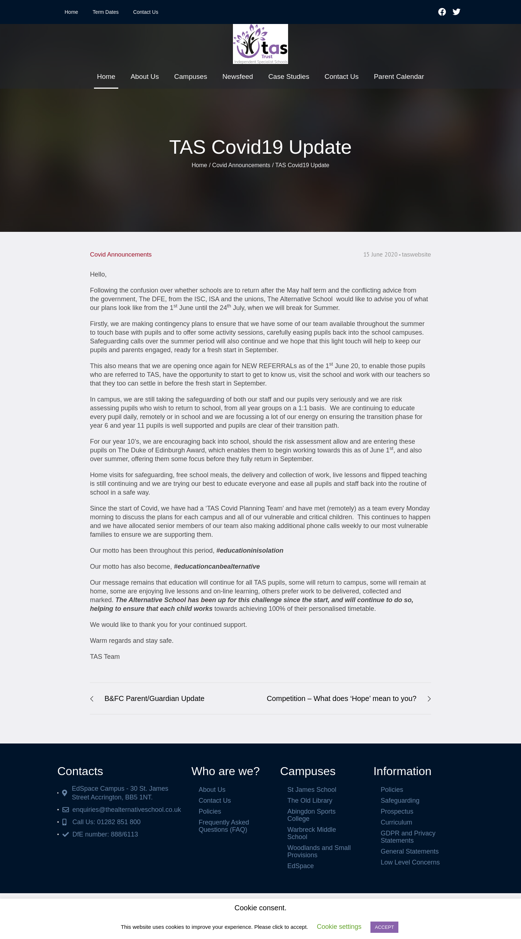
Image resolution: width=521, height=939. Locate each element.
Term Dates (106, 12)
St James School (311, 789)
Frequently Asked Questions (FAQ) (223, 826)
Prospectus (397, 811)
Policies (209, 811)
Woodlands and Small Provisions (319, 851)
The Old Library (309, 800)
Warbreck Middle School (311, 833)
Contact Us (145, 12)
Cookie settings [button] (339, 926)
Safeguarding (400, 800)
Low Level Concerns (410, 862)
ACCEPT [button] (384, 927)
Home (71, 12)
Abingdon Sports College (311, 815)
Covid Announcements (241, 165)
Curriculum (396, 822)
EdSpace (300, 866)
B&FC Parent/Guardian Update (154, 698)
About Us (211, 789)
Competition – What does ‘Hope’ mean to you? (342, 698)
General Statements (410, 851)
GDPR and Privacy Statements (408, 837)
